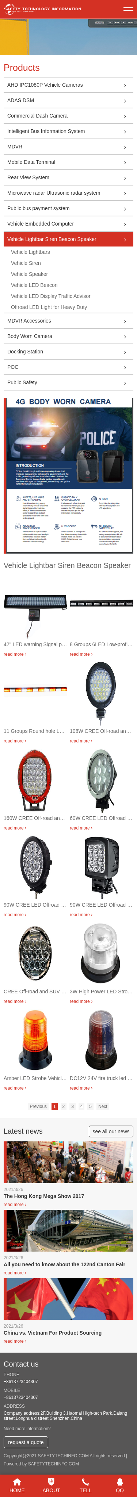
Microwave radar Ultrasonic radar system (70, 193)
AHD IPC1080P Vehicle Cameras (70, 85)
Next (102, 1106)
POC (70, 367)
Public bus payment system (70, 208)
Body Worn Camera (70, 336)
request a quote (25, 1442)
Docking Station (70, 351)
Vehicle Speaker (29, 274)
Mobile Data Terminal (70, 162)
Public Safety (70, 382)
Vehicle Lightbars (30, 252)
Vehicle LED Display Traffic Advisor (51, 296)
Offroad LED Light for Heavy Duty (49, 307)
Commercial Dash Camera (70, 115)
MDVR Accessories (70, 320)
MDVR (70, 146)
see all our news (110, 1131)
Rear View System (70, 177)
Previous (38, 1106)
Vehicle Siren (26, 263)
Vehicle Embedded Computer (70, 223)
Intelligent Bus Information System (70, 131)
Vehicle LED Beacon (34, 285)
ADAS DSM (70, 100)
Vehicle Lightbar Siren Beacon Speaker (70, 239)
